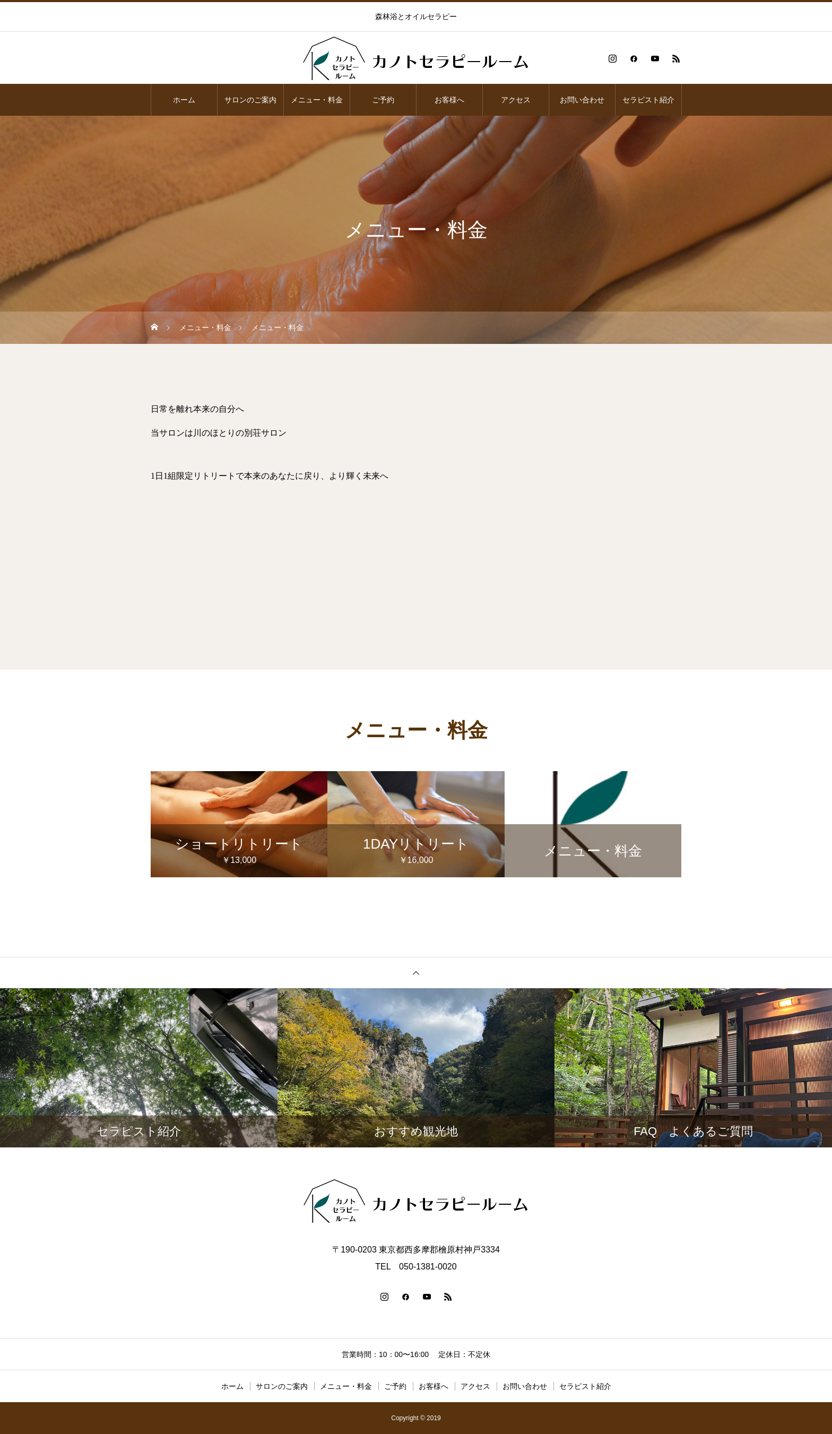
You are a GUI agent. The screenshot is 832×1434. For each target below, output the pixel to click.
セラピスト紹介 (648, 100)
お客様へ (449, 100)
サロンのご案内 (250, 100)
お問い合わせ (582, 100)
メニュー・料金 (317, 100)
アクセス (516, 100)
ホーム (184, 100)
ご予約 (383, 100)
